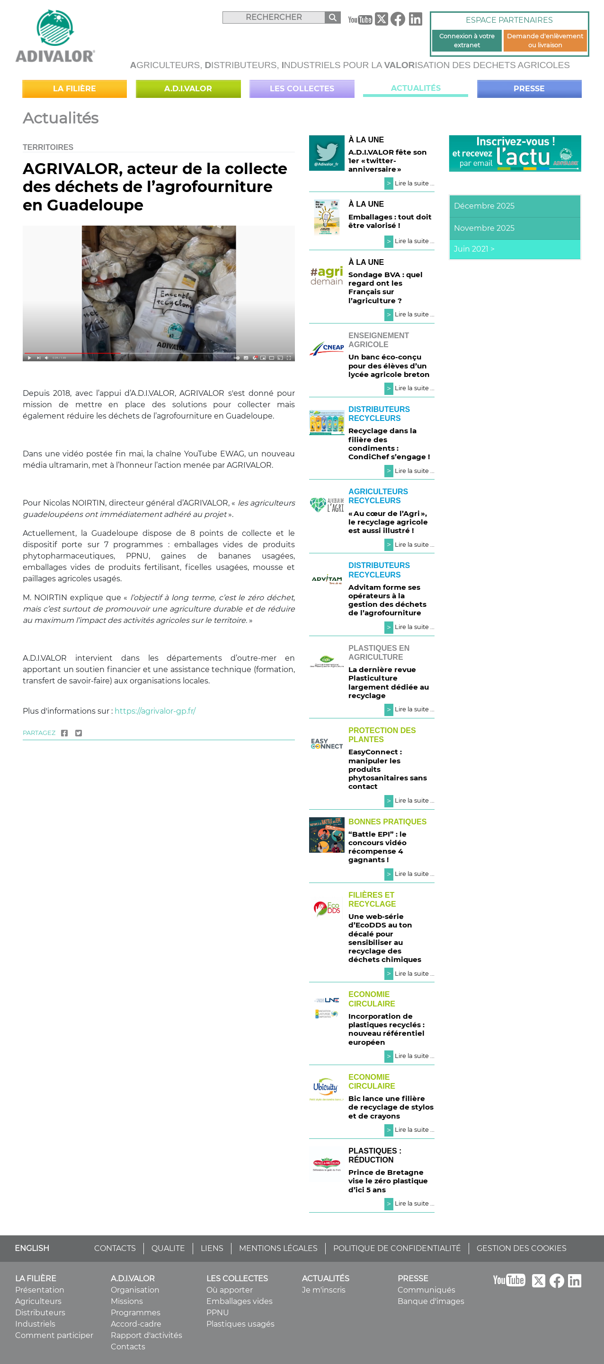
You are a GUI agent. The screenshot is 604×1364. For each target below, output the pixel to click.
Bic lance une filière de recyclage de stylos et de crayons (391, 1107)
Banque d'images (431, 1301)
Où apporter (229, 1289)
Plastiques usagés (240, 1324)
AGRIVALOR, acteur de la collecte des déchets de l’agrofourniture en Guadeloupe (155, 186)
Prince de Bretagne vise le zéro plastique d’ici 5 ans (388, 1181)
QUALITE (168, 1248)
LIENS (212, 1248)
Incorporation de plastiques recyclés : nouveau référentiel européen (386, 1029)
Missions (127, 1301)
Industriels (35, 1324)
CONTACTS (115, 1248)
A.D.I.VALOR (188, 88)
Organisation (135, 1289)
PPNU (217, 1312)
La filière (74, 88)
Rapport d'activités (146, 1335)
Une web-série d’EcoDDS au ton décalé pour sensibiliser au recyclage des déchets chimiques (384, 938)
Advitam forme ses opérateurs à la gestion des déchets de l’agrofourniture (387, 600)
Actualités (416, 88)
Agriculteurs (38, 1301)
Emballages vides (239, 1301)
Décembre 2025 (484, 205)
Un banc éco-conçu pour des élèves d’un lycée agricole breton (389, 365)
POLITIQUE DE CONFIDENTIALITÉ (397, 1248)
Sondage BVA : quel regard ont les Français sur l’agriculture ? (385, 287)
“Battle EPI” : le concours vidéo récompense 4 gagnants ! (377, 847)
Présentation (39, 1289)
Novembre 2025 (484, 228)
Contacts (128, 1346)
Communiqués (426, 1289)
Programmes (135, 1312)
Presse (529, 88)
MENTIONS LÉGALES (278, 1248)
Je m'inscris (324, 1289)
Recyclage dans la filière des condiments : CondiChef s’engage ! (389, 443)
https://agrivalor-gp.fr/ (155, 711)
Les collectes (302, 88)
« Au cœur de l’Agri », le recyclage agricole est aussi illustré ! (388, 522)
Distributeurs (40, 1312)
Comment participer (54, 1335)
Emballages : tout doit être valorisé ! (390, 221)
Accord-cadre (136, 1324)
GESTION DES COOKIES (522, 1248)
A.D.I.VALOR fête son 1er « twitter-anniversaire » (387, 161)
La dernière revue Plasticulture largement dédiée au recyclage (388, 682)
